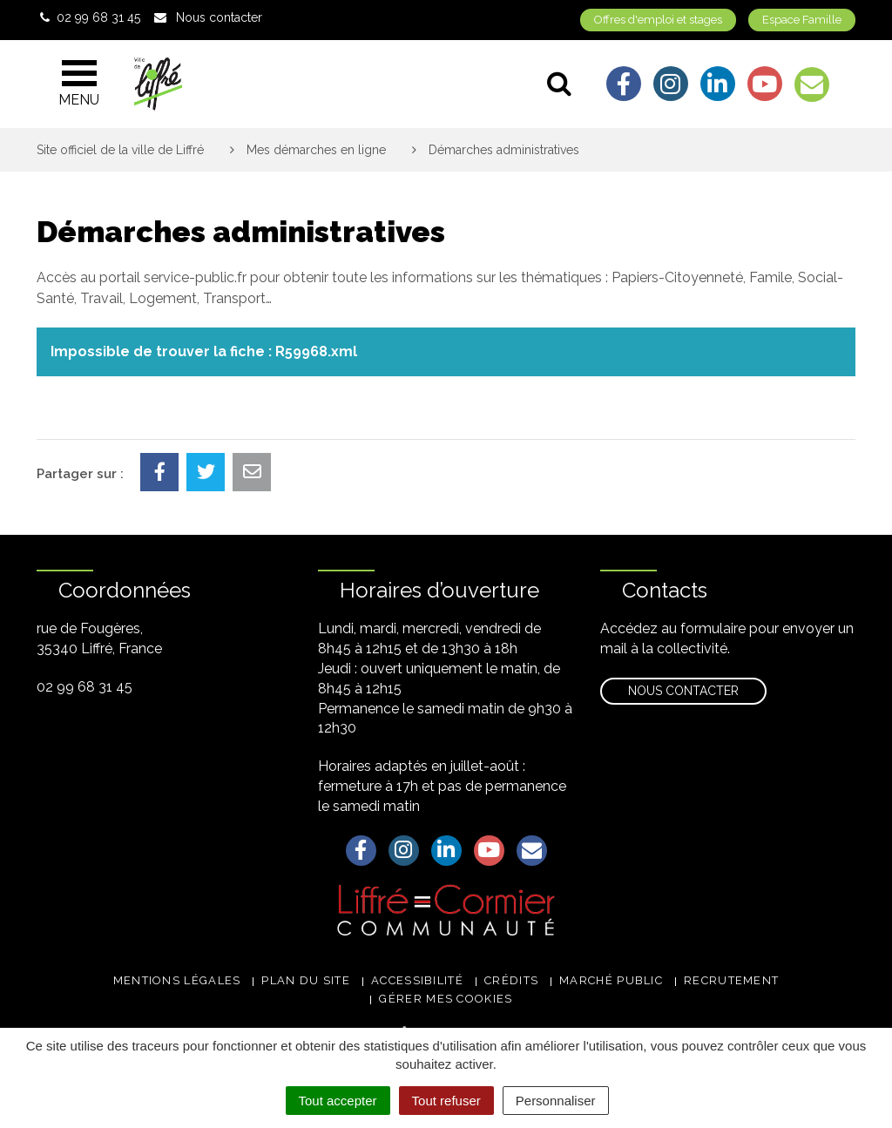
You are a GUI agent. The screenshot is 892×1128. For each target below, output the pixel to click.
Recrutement (731, 980)
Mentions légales (177, 980)
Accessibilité (417, 980)
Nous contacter (683, 691)
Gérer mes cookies (445, 998)
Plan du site (305, 980)
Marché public (611, 980)
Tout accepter (338, 1100)
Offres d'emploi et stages (658, 19)
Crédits (511, 980)
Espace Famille (801, 19)
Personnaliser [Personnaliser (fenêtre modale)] (556, 1100)
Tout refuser (446, 1100)
